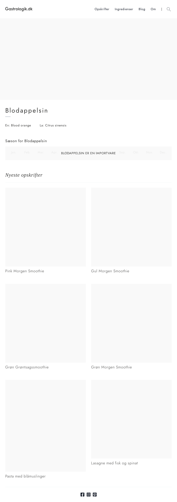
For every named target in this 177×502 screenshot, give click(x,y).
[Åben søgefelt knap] (169, 9)
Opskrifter (102, 9)
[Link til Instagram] (88, 494)
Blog (142, 9)
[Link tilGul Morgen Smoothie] (131, 190)
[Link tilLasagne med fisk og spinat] (131, 382)
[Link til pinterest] (95, 494)
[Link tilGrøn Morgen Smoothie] (131, 286)
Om (153, 9)
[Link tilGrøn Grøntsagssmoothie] (45, 286)
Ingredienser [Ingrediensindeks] (124, 9)
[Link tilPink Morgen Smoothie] (45, 190)
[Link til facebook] (82, 494)
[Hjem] (50, 9)
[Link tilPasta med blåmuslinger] (45, 382)
